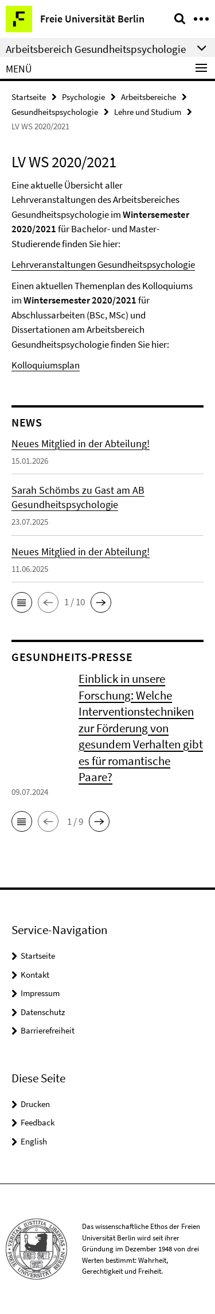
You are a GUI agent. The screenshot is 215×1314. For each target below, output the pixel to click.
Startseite (28, 96)
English (34, 1141)
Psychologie (83, 96)
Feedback (37, 1122)
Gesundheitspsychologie (54, 111)
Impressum (40, 993)
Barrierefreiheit (48, 1030)
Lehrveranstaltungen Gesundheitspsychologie (103, 264)
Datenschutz (43, 1011)
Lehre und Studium (147, 111)
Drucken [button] (35, 1103)
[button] (21, 602)
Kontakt (35, 974)
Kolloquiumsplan (45, 365)
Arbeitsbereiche (148, 96)
